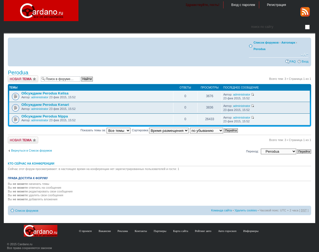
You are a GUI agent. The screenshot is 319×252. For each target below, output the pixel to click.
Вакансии (105, 231)
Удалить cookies (246, 210)
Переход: (252, 151)
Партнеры (160, 231)
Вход (305, 61)
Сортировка (160, 130)
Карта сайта (180, 231)
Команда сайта (221, 210)
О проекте (85, 231)
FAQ (293, 61)
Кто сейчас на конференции (31, 163)
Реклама (122, 231)
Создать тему (23, 79)
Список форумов (266, 42)
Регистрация (276, 5)
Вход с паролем (243, 5)
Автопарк (288, 42)
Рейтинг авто (203, 231)
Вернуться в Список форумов (31, 150)
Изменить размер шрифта (304, 54)
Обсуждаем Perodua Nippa (44, 116)
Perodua (259, 49)
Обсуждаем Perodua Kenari (45, 105)
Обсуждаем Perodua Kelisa (44, 93)
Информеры (251, 231)
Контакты (141, 231)
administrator (39, 97)
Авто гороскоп (227, 231)
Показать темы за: (106, 130)
